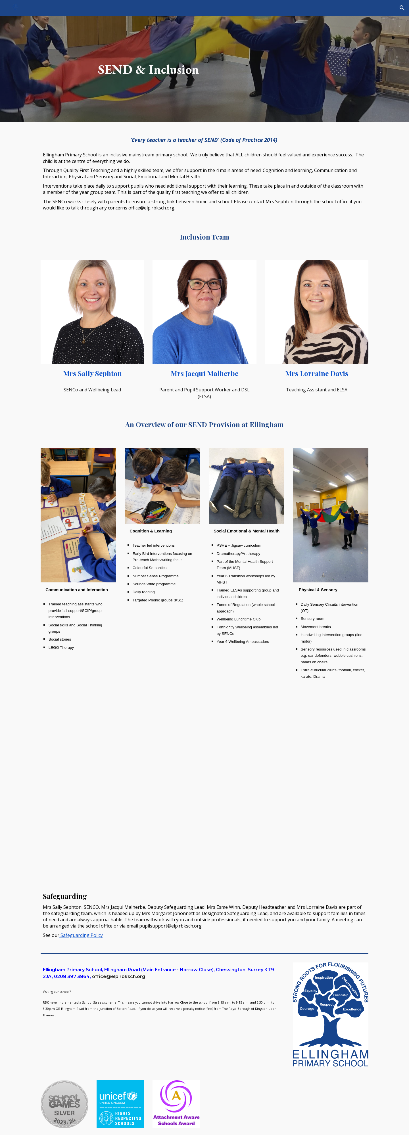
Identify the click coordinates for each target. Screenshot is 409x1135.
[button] (402, 8)
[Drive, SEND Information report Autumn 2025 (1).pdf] (288, 786)
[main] (148, 69)
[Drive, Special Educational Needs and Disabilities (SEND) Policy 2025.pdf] (120, 786)
